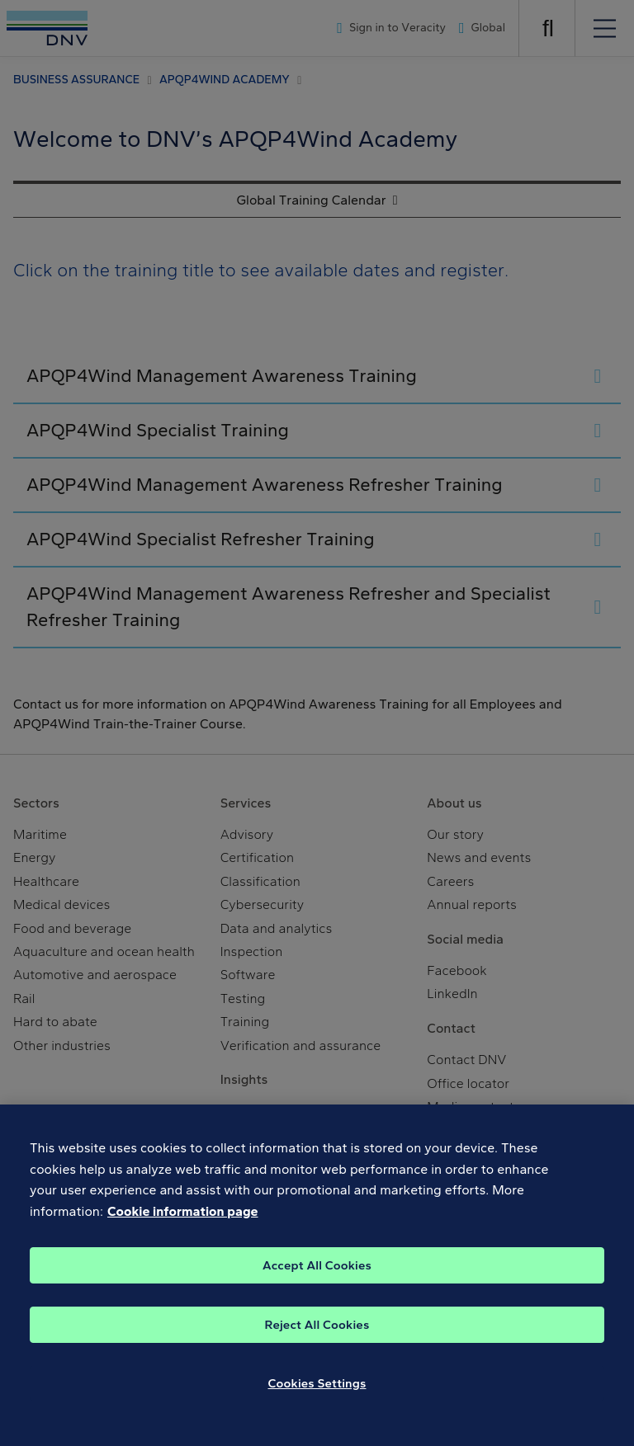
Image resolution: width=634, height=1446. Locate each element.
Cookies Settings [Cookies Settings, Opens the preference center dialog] (317, 1402)
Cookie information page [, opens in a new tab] (182, 1231)
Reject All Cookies (317, 1343)
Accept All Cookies (317, 1284)
